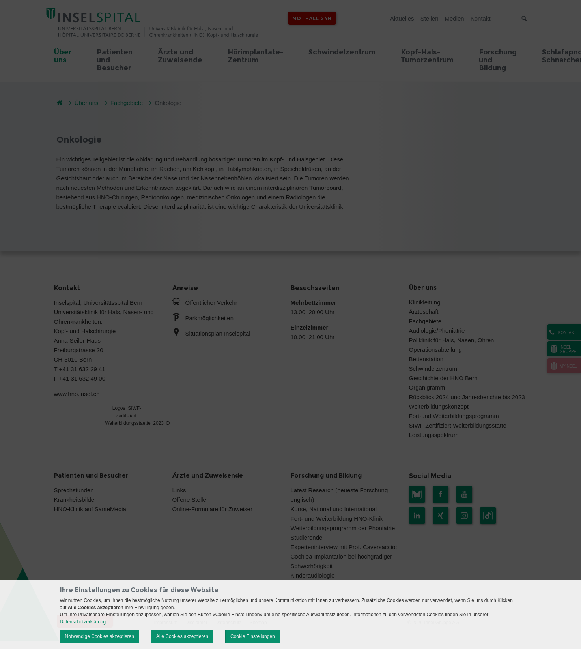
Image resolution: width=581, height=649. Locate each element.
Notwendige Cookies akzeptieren (99, 636)
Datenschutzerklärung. (83, 622)
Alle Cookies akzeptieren (182, 636)
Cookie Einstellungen (252, 636)
